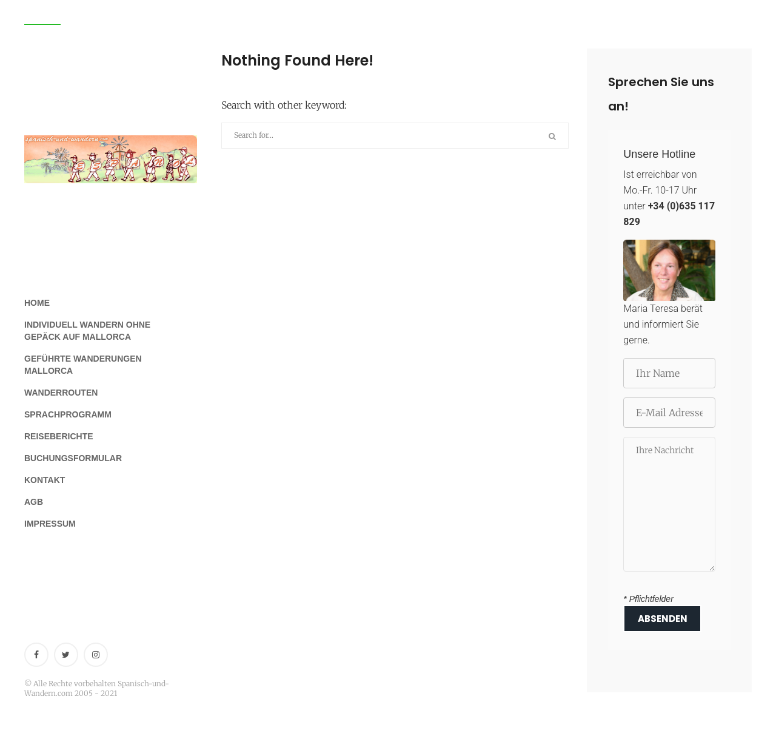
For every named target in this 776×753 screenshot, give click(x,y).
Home (37, 303)
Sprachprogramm (68, 414)
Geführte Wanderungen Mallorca (83, 365)
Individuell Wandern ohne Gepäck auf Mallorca (87, 331)
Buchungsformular (73, 458)
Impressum (50, 523)
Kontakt (44, 480)
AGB (33, 502)
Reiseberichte (58, 436)
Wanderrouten (61, 392)
